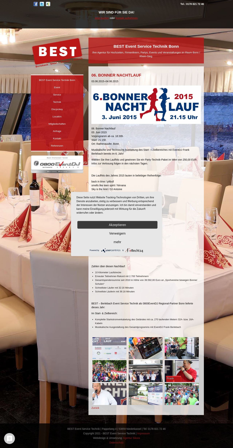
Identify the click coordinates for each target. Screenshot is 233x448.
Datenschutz (116, 442)
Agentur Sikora (131, 438)
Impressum (143, 433)
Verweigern (117, 233)
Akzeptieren (117, 225)
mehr (117, 242)
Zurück (95, 407)
